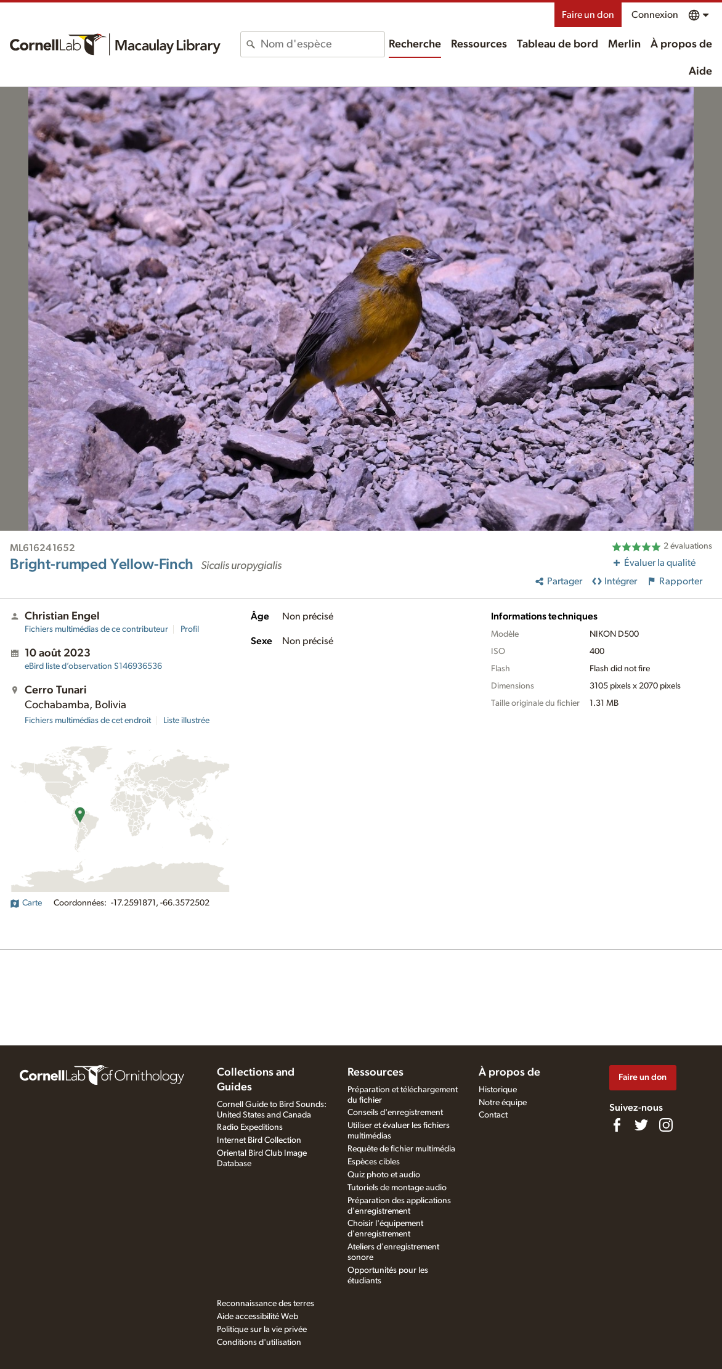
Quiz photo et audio (383, 1175)
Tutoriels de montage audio (397, 1187)
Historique (498, 1089)
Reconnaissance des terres (265, 1303)
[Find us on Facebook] (616, 1125)
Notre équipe (503, 1102)
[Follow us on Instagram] (666, 1125)
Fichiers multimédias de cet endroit (88, 720)
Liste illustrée (186, 720)
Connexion (654, 15)
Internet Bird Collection (259, 1140)
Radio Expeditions (250, 1127)
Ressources (479, 44)
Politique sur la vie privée (262, 1329)
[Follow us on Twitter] (641, 1125)
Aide (700, 71)
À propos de (681, 44)
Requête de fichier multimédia (401, 1149)
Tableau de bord (557, 44)
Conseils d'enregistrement (395, 1112)
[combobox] (322, 44)
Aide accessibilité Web (257, 1316)
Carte (26, 903)
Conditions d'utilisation (259, 1342)
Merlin (624, 44)
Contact (493, 1115)
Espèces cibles (373, 1162)
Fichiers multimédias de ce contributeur (96, 629)
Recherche (415, 44)
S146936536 (93, 666)
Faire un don (588, 15)
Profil (189, 629)
